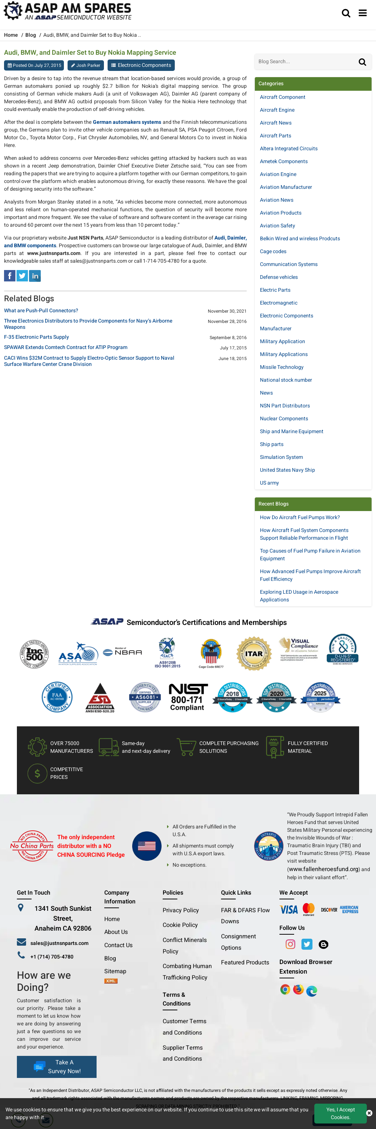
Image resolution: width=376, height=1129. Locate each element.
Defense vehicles (279, 277)
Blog (30, 35)
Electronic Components (144, 65)
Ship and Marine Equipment (291, 431)
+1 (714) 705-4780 (51, 957)
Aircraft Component (283, 97)
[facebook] (9, 275)
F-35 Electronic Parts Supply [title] (36, 337)
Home (112, 919)
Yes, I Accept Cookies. (340, 1113)
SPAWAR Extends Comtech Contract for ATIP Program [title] (65, 348)
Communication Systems (289, 264)
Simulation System (281, 457)
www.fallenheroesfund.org (323, 869)
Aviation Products (280, 213)
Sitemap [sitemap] (118, 971)
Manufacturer (276, 328)
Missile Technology (282, 367)
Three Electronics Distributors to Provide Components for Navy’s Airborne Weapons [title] (88, 324)
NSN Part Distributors (285, 406)
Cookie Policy (180, 925)
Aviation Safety (277, 226)
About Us (116, 932)
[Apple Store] (286, 989)
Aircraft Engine (277, 110)
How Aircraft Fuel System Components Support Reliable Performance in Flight (304, 534)
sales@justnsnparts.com (59, 943)
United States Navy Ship (287, 470)
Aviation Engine (278, 174)
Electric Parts (275, 290)
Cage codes (273, 251)
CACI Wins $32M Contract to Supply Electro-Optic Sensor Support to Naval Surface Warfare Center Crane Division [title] (89, 361)
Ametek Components (284, 161)
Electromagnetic (278, 303)
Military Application (282, 341)
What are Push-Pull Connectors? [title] (41, 311)
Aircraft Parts (275, 136)
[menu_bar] (362, 13)
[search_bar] (346, 13)
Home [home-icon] (11, 35)
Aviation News (276, 200)
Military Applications (284, 354)
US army (269, 483)
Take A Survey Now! (56, 1067)
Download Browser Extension (305, 966)
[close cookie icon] (369, 1113)
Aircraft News (276, 123)
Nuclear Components (284, 419)
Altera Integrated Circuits (289, 148)
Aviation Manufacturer (286, 187)
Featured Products (245, 962)
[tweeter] (22, 275)
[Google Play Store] (299, 989)
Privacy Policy (181, 910)
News (266, 393)
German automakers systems (127, 122)
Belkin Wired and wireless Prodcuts (300, 238)
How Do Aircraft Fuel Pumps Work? (300, 517)
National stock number (286, 380)
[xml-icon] (111, 981)
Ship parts (271, 444)
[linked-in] (35, 275)
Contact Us (118, 945)
